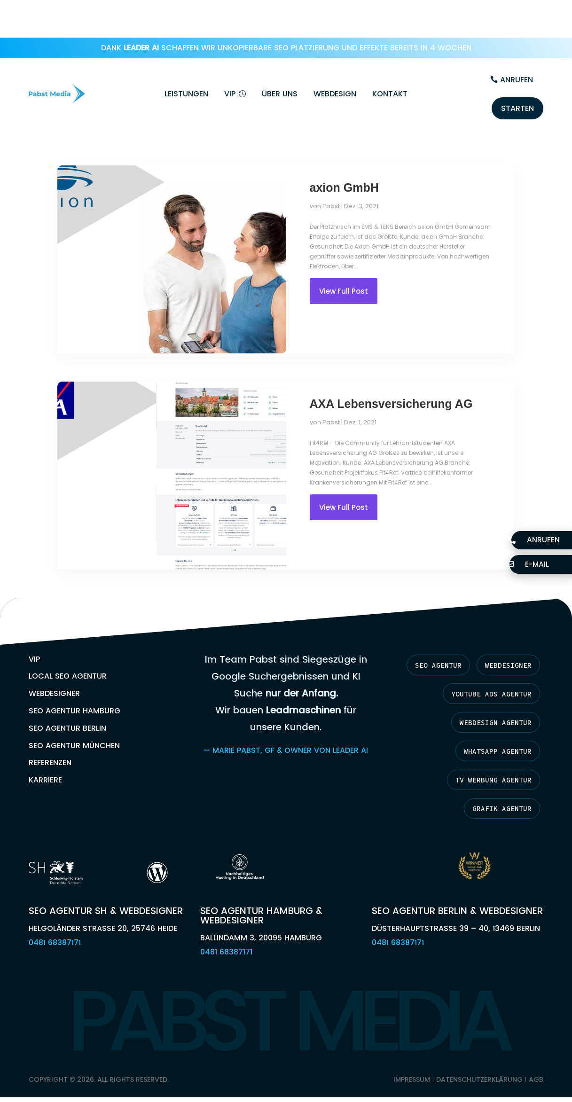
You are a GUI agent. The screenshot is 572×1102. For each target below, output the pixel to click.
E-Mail (532, 563)
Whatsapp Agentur (492, 719)
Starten (517, 70)
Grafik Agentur (497, 778)
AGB (536, 1050)
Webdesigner (504, 630)
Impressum (411, 1050)
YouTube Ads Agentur (485, 659)
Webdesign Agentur (490, 690)
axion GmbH (344, 152)
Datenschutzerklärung (479, 1050)
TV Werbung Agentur (488, 749)
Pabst (331, 170)
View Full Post (343, 256)
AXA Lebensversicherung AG (391, 368)
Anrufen (516, 42)
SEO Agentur (426, 630)
